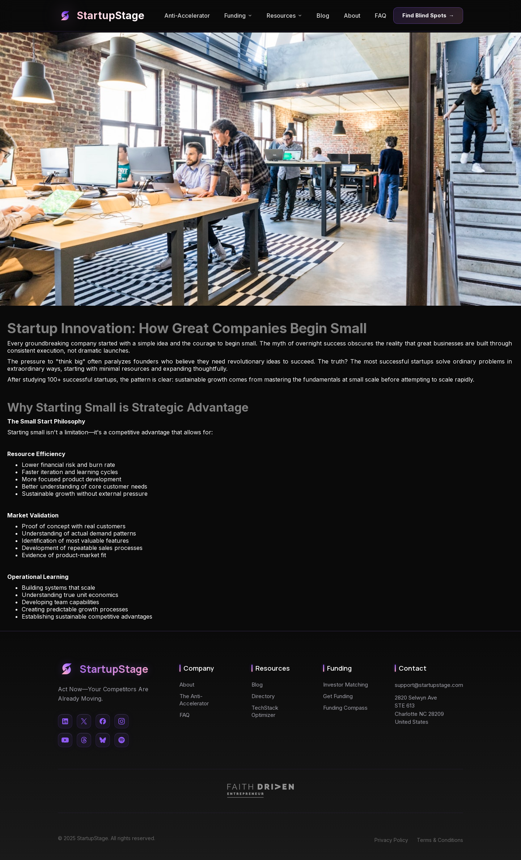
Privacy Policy (391, 840)
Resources (284, 15)
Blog (323, 15)
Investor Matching (345, 684)
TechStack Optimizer (264, 711)
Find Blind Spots (428, 15)
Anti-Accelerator (187, 15)
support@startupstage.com (429, 684)
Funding (238, 15)
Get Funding (338, 696)
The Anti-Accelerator (194, 700)
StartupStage (101, 15)
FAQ (380, 15)
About (352, 15)
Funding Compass (345, 707)
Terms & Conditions (440, 840)
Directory (263, 696)
